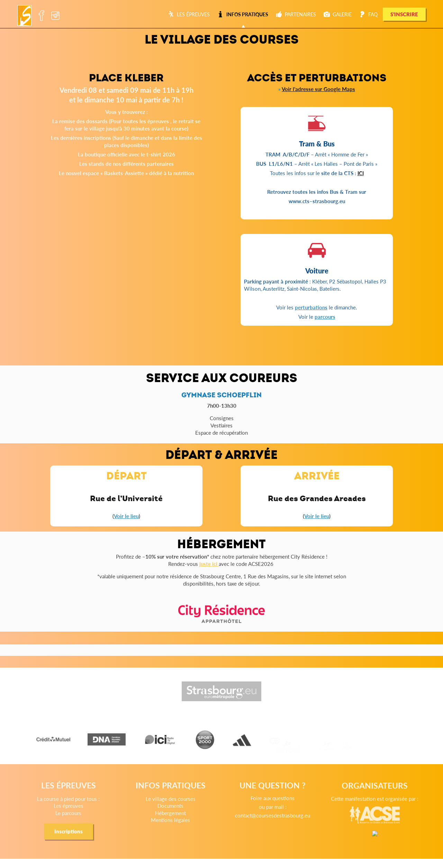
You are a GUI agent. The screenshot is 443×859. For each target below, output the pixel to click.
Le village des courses (174, 811)
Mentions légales (173, 828)
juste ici (209, 563)
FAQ (368, 14)
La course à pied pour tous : (79, 810)
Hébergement (174, 823)
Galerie (338, 14)
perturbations (311, 307)
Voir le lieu (126, 515)
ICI (361, 173)
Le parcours (79, 822)
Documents (174, 817)
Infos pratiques (242, 14)
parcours (325, 316)
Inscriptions (79, 838)
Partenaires (296, 14)
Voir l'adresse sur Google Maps (318, 88)
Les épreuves (189, 14)
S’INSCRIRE (404, 14)
